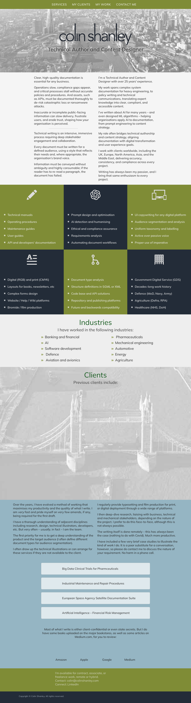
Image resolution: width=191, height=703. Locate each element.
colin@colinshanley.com (83, 680)
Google (107, 659)
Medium (129, 659)
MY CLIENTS (81, 4)
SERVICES (59, 4)
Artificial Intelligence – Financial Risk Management (96, 613)
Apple (84, 659)
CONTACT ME (126, 4)
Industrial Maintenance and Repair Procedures (93, 583)
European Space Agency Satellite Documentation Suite (99, 598)
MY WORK (103, 4)
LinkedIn (73, 684)
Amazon (61, 659)
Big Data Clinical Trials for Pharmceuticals (90, 568)
